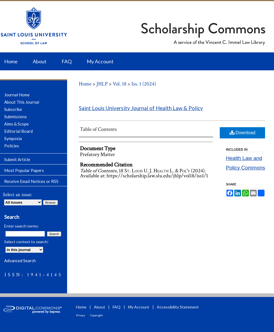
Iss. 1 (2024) (143, 83)
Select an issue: (17, 194)
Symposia (13, 138)
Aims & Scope (16, 123)
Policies (11, 145)
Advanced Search (20, 260)
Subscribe (13, 109)
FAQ (117, 307)
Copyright (96, 315)
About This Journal (21, 102)
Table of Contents (98, 129)
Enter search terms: (21, 226)
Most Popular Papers (24, 170)
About (99, 307)
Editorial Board (18, 131)
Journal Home (17, 94)
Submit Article (17, 159)
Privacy (80, 315)
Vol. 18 (119, 83)
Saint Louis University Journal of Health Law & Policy (141, 108)
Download (243, 132)
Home (85, 83)
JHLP (102, 83)
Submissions (15, 116)
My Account (138, 307)
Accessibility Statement (178, 307)
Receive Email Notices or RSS (31, 181)
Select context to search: (26, 241)
